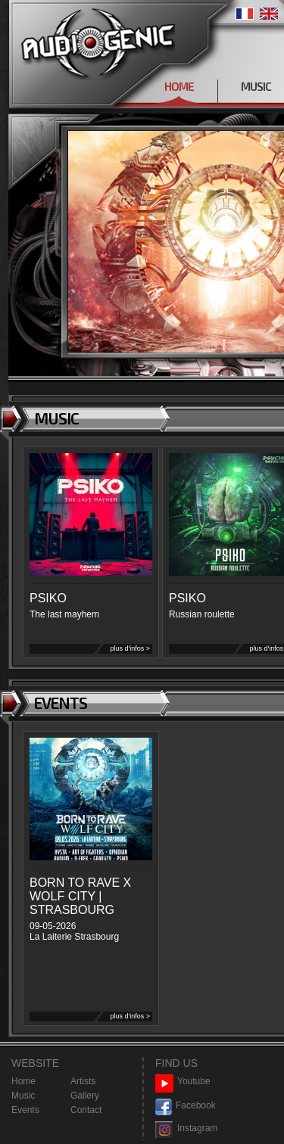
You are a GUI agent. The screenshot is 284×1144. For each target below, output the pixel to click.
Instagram (186, 1128)
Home (23, 1081)
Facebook (185, 1106)
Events (25, 1110)
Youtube (183, 1081)
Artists (82, 1081)
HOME (179, 86)
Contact (85, 1110)
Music (23, 1095)
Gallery (84, 1095)
